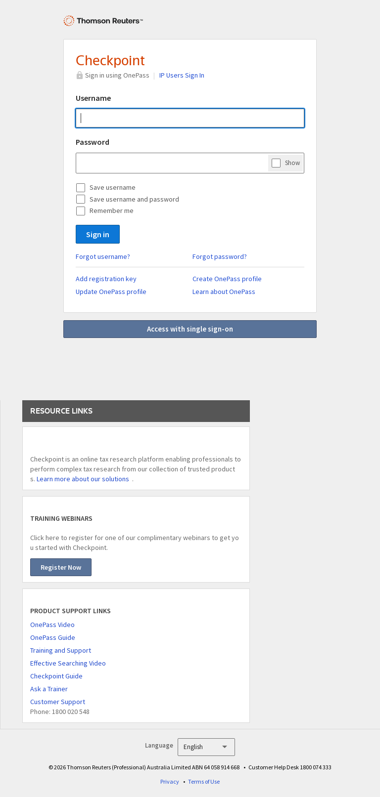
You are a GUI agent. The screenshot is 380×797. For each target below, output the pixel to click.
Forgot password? (219, 256)
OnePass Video (52, 624)
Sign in (97, 234)
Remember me (112, 210)
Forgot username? (103, 256)
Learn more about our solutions (83, 478)
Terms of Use (204, 781)
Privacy (169, 781)
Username (93, 98)
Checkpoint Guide (56, 675)
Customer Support (57, 701)
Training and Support (60, 650)
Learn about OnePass (223, 291)
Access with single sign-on (190, 329)
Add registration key (106, 278)
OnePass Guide (52, 637)
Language (159, 745)
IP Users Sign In (181, 75)
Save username (113, 187)
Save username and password (134, 199)
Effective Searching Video (68, 663)
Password (92, 142)
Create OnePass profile (227, 278)
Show (292, 162)
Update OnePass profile (111, 291)
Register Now (61, 567)
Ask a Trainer (49, 688)
